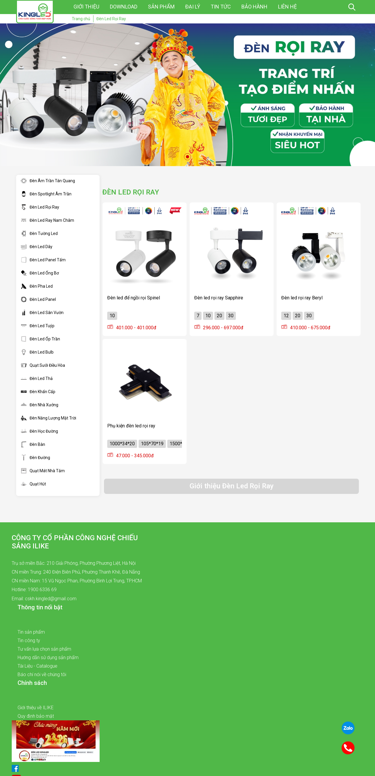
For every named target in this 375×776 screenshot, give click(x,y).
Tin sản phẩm (31, 632)
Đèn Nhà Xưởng (39, 405)
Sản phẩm (161, 7)
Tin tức (221, 7)
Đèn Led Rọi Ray (40, 207)
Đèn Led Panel (38, 299)
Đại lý (192, 7)
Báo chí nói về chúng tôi (42, 674)
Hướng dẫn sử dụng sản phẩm (48, 657)
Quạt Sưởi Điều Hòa (43, 365)
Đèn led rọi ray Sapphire (218, 298)
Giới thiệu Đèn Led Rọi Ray (232, 486)
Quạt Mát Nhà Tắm (43, 471)
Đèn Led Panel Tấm (43, 260)
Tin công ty (29, 640)
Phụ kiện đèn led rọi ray (131, 426)
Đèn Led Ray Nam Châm (47, 220)
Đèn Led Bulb (37, 352)
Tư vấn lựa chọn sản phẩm (44, 649)
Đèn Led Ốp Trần (40, 339)
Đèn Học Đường (39, 431)
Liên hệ (287, 7)
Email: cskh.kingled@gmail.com (44, 598)
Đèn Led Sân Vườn (42, 312)
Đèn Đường (35, 458)
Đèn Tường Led (39, 233)
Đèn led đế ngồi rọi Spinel (133, 298)
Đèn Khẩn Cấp (38, 392)
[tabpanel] (187, 94)
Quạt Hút (33, 484)
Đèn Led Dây (36, 247)
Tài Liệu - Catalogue (37, 666)
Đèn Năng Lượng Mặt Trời (48, 418)
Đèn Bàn (33, 444)
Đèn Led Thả (37, 378)
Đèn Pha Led (37, 286)
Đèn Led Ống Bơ (40, 273)
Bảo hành (254, 7)
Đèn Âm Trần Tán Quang (48, 181)
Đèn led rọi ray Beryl (302, 298)
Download (123, 7)
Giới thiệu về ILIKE (36, 707)
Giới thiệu (86, 7)
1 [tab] (187, 156)
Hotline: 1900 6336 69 (34, 589)
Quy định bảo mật (36, 716)
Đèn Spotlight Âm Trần (46, 194)
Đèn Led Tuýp (37, 326)
